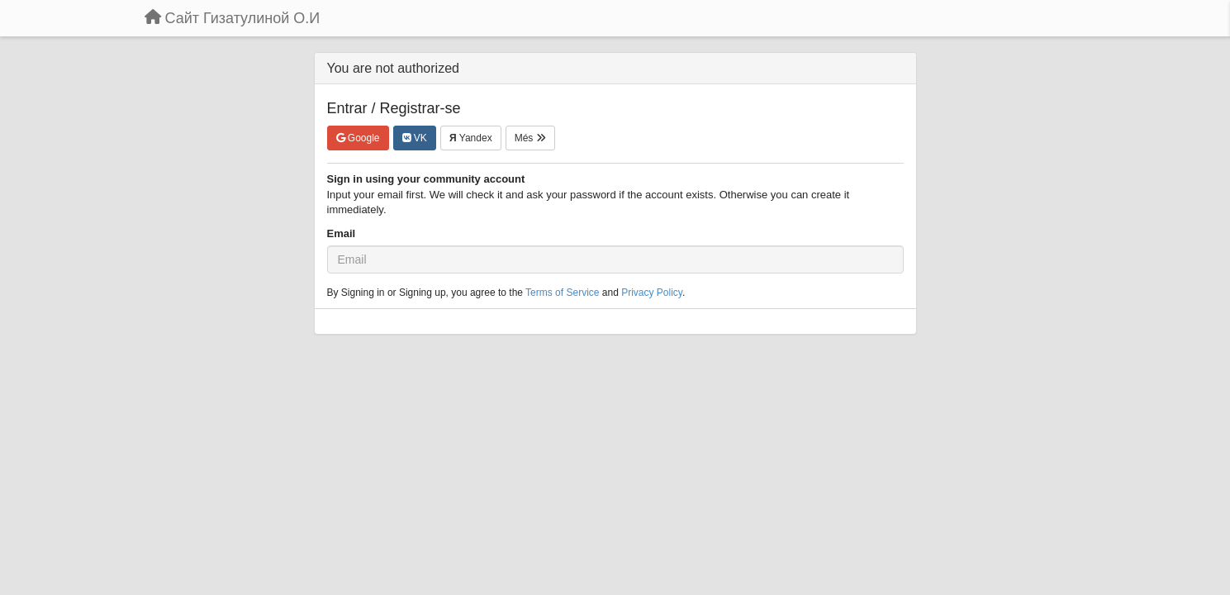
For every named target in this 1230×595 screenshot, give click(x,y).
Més (530, 138)
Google (358, 138)
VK (414, 138)
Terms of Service (562, 292)
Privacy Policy (651, 292)
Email (341, 233)
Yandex (470, 138)
